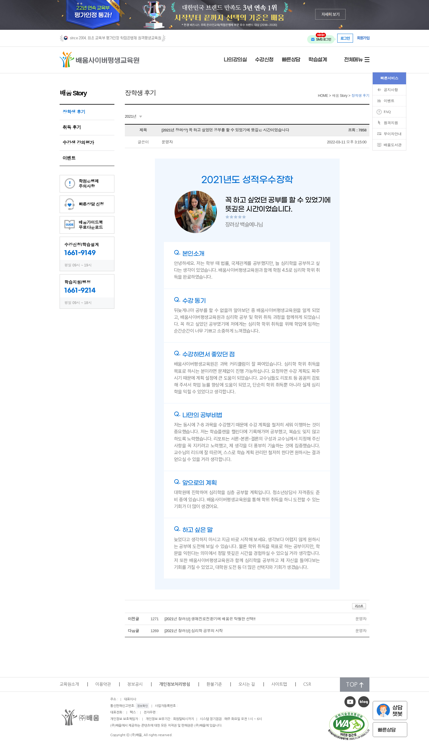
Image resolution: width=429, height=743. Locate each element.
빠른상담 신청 (91, 204)
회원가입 (363, 38)
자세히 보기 (330, 14)
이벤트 (69, 158)
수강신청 (264, 60)
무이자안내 (393, 134)
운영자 (167, 142)
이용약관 (103, 684)
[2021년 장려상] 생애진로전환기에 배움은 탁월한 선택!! (209, 619)
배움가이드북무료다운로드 (91, 225)
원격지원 (391, 123)
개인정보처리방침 (174, 684)
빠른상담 (291, 60)
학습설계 (317, 60)
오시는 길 (246, 684)
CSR (307, 684)
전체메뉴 (353, 60)
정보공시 (135, 684)
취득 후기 (72, 127)
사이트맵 (279, 684)
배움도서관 (393, 145)
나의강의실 (235, 60)
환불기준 (214, 684)
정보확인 (142, 705)
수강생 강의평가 (78, 142)
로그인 (345, 38)
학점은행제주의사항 (89, 184)
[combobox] (133, 117)
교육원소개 (69, 684)
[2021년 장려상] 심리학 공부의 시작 (193, 631)
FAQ (387, 112)
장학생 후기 (74, 111)
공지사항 (391, 90)
